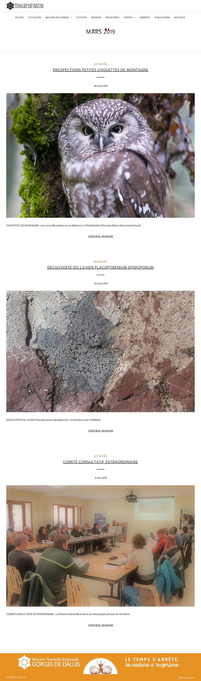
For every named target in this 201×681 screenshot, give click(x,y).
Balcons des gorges (57, 18)
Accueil (19, 18)
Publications (162, 18)
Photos (128, 18)
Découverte (112, 18)
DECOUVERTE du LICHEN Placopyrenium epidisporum (100, 264)
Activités (81, 18)
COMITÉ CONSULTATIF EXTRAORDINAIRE (100, 459)
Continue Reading (100, 233)
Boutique (179, 18)
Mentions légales (187, 674)
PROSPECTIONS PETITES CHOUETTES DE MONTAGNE (100, 70)
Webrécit (145, 18)
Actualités (34, 18)
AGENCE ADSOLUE (17, 674)
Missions (96, 18)
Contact (96, 30)
